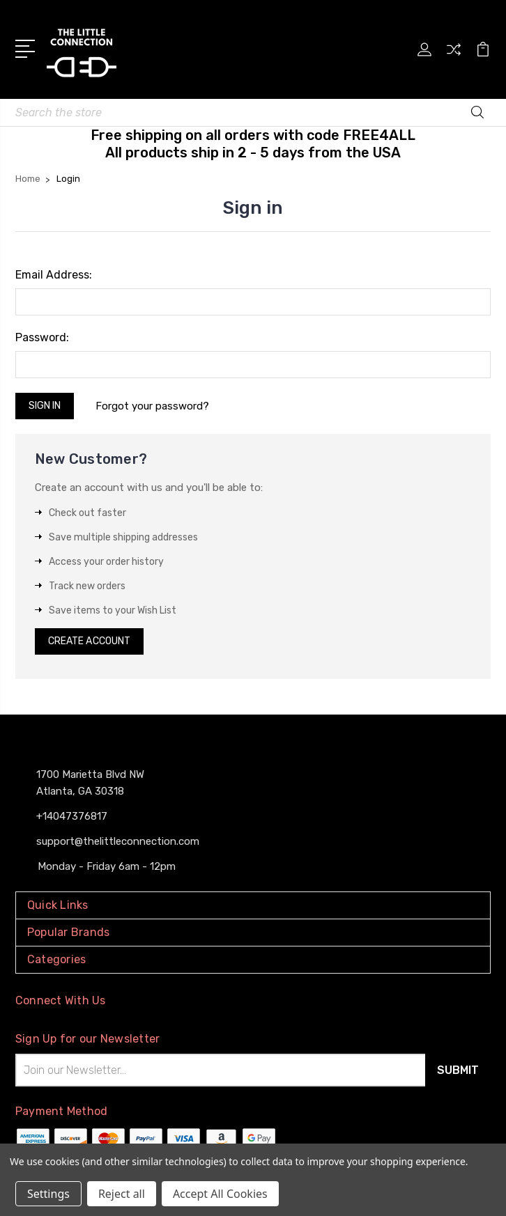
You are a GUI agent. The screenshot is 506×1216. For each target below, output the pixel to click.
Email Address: (53, 274)
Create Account (89, 641)
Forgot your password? (152, 406)
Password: (42, 337)
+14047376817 (71, 816)
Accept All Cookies (220, 1193)
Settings (48, 1193)
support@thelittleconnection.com (117, 841)
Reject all (121, 1193)
